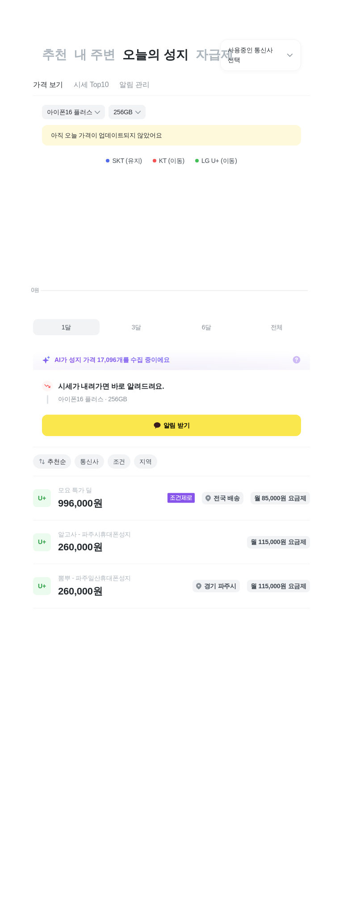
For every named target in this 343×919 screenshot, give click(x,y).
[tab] (48, 85)
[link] (171, 498)
